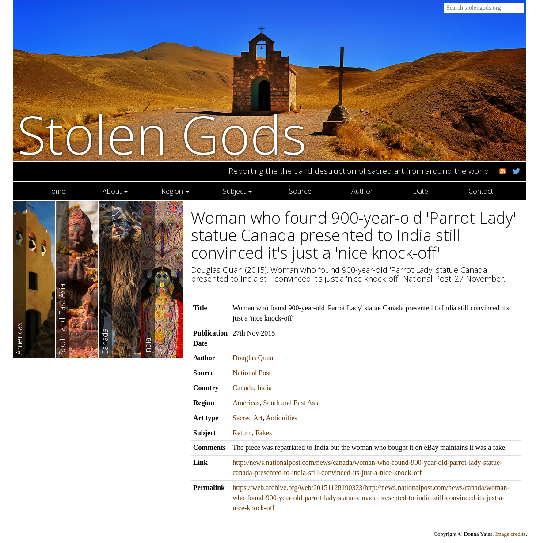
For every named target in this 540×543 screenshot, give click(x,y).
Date (420, 191)
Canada (243, 388)
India (264, 388)
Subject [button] (237, 191)
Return (242, 433)
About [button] (115, 191)
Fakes (263, 433)
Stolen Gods (162, 134)
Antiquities (281, 418)
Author (362, 191)
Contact (480, 191)
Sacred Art (247, 418)
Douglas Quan (252, 358)
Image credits (510, 534)
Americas (245, 403)
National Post (251, 373)
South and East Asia (291, 403)
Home (55, 191)
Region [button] (175, 191)
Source (300, 191)
